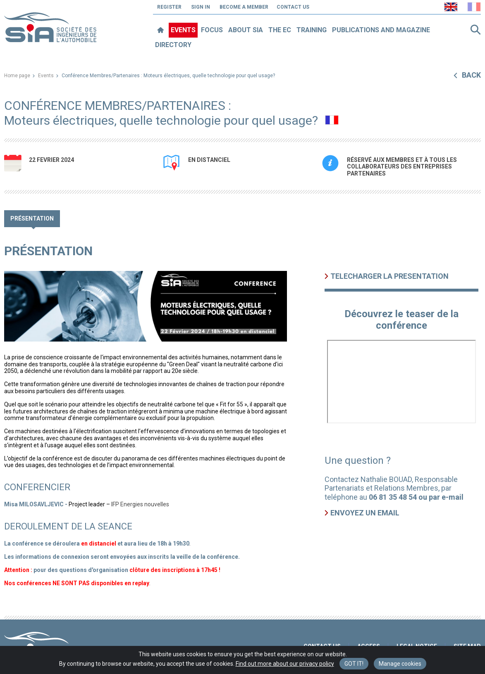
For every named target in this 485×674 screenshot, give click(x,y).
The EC (279, 30)
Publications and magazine (381, 30)
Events (183, 30)
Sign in (200, 7)
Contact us (293, 7)
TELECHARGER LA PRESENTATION (389, 276)
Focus (212, 30)
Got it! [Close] (353, 663)
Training (311, 30)
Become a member (244, 7)
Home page (17, 75)
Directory (173, 45)
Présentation (32, 218)
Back (471, 75)
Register (169, 7)
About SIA (245, 30)
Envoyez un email (364, 512)
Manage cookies (400, 663)
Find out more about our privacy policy (285, 663)
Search (475, 29)
